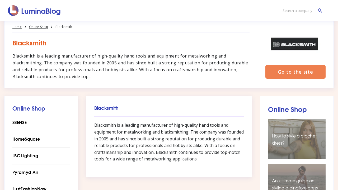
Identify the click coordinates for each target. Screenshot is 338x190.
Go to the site (295, 72)
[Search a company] (301, 10)
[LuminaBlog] (34, 10)
